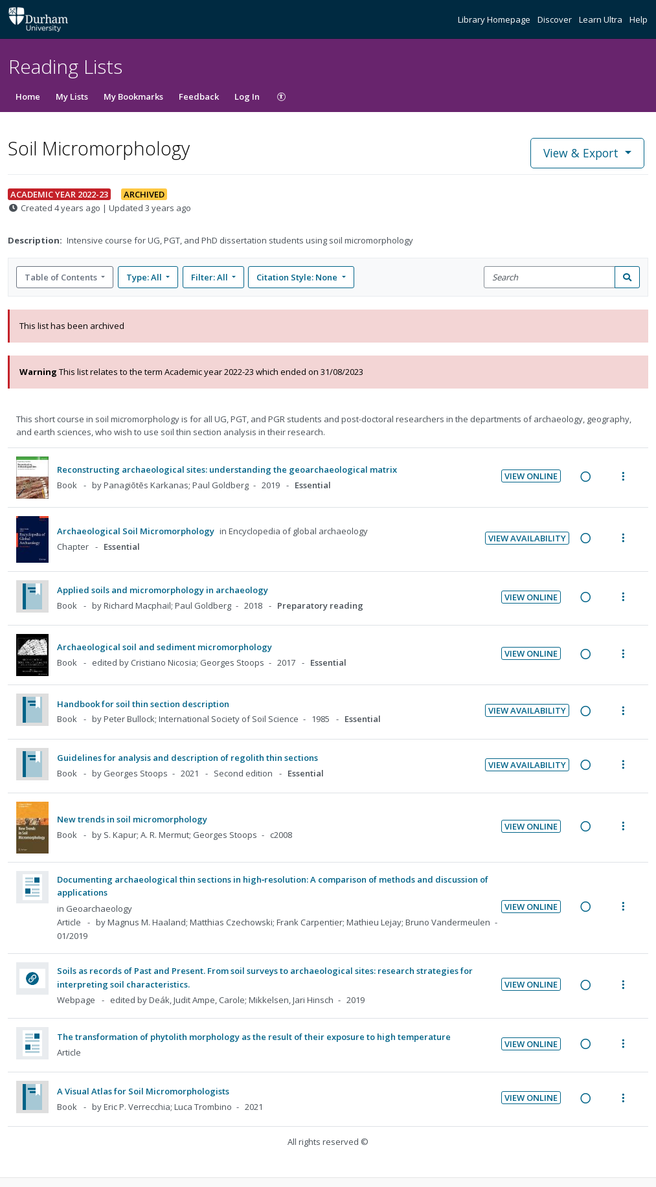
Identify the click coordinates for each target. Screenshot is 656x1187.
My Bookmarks (133, 96)
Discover (555, 19)
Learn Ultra (601, 19)
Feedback (199, 96)
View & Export (582, 153)
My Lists (72, 96)
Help (638, 19)
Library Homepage (495, 19)
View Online (531, 476)
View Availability (527, 538)
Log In (247, 96)
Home (28, 96)
